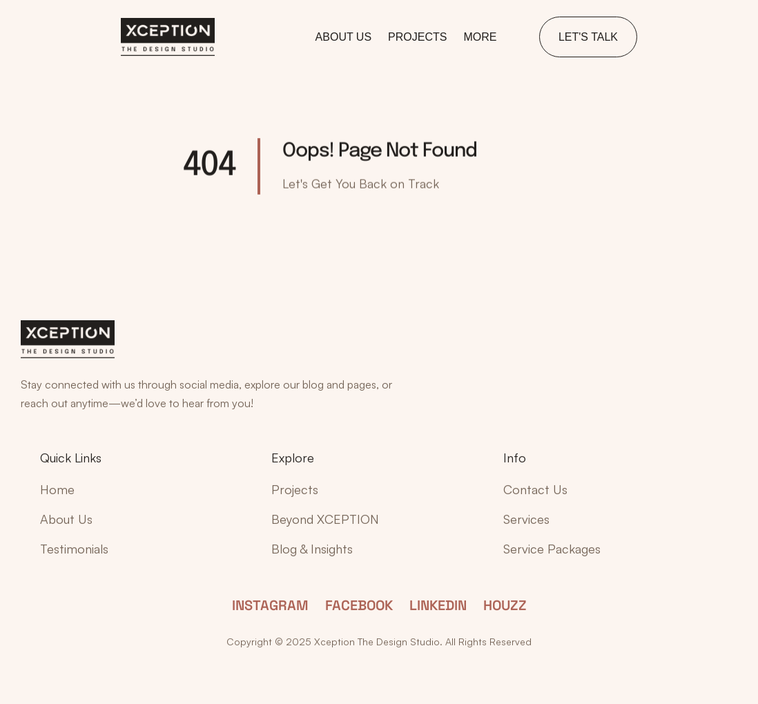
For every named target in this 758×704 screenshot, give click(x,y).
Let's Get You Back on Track (360, 183)
